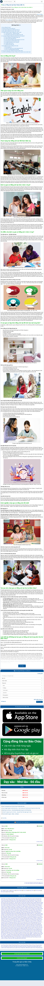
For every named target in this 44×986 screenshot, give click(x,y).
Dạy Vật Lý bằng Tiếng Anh (17, 899)
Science (10, 933)
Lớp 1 (2, 945)
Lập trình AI (10, 925)
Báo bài (8, 901)
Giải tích (39, 898)
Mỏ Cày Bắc (37, 890)
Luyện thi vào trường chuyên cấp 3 (7, 947)
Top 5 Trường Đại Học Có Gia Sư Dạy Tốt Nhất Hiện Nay (13, 806)
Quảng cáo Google (21, 935)
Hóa (10, 899)
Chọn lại (3, 701)
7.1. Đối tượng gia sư (8, 47)
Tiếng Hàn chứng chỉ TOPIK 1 (31, 918)
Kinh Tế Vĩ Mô (34, 928)
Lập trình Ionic (37, 927)
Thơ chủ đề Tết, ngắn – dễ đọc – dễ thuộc (10, 813)
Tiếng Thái (9, 936)
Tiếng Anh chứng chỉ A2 (13, 904)
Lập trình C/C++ (38, 922)
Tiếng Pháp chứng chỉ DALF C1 (9, 915)
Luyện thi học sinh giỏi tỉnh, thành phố (22, 947)
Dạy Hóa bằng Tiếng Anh (31, 899)
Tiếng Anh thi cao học (35, 903)
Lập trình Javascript (8, 924)
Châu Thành (19, 890)
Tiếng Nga (27, 934)
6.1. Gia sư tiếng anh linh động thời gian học (12, 37)
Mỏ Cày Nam (3, 891)
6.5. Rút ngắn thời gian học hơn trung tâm (11, 42)
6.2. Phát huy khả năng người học (10, 38)
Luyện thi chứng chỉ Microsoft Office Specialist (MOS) (11, 938)
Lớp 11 (31, 945)
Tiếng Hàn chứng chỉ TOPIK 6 (14, 922)
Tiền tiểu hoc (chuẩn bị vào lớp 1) (20, 946)
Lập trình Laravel (25, 925)
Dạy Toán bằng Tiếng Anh (14, 898)
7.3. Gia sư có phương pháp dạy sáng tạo (11, 49)
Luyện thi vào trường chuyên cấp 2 (34, 946)
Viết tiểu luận (29, 936)
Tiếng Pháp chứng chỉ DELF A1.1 (28, 913)
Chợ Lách (25, 890)
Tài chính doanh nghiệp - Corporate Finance (31, 933)
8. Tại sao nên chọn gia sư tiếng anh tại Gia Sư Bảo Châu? (12, 50)
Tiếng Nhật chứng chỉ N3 (31, 912)
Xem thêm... (4, 818)
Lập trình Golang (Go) (17, 925)
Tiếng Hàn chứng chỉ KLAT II (25, 919)
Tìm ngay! (39, 701)
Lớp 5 (13, 945)
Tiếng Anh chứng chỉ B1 (22, 904)
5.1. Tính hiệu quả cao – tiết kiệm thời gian (11, 33)
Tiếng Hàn (23, 918)
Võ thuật (10, 902)
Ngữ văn (24, 899)
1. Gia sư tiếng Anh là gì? (6, 27)
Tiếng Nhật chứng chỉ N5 (11, 913)
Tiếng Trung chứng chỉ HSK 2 (30, 907)
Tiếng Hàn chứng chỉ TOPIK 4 (31, 920)
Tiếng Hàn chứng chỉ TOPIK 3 (19, 920)
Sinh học (2, 902)
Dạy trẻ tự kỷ (38, 936)
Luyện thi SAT (34, 898)
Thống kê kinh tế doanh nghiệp (33, 929)
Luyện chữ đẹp (4, 901)
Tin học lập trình (24, 922)
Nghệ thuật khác (24, 928)
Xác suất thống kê (22, 929)
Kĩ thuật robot (11, 930)
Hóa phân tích (17, 930)
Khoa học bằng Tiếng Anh (15, 928)
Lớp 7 (19, 945)
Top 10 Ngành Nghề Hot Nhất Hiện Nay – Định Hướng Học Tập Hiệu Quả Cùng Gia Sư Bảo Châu (21, 808)
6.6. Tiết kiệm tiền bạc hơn (8, 43)
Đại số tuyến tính (19, 933)
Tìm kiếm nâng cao (38, 699)
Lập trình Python (4, 923)
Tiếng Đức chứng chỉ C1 (5, 918)
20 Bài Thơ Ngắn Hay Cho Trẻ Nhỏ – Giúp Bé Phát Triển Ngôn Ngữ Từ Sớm (17, 812)
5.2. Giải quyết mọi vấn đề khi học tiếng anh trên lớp (13, 34)
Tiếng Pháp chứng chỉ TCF (33, 915)
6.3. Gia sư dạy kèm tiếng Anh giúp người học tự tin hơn (14, 39)
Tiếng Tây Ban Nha (21, 934)
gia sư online (40, 14)
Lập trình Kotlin (29, 924)
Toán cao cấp (6, 898)
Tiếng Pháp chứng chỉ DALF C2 (21, 915)
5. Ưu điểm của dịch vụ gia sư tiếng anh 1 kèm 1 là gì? (11, 32)
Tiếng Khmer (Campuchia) (21, 936)
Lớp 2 (5, 945)
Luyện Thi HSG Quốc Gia (23, 902)
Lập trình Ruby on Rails (33, 925)
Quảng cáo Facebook (12, 935)
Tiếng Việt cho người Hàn (26, 901)
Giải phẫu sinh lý (29, 930)
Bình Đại (13, 890)
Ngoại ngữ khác (33, 934)
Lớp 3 (8, 945)
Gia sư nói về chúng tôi (22, 958)
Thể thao (29, 928)
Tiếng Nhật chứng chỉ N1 (10, 912)
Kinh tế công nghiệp (15, 929)
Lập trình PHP (10, 923)
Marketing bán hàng (29, 935)
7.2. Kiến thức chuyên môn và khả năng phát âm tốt (13, 48)
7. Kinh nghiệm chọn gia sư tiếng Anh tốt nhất (9, 45)
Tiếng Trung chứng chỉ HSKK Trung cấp (24, 909)
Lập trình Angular (24, 927)
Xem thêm (22, 665)
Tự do (4, 946)
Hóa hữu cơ (22, 930)
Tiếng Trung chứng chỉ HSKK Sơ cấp (9, 909)
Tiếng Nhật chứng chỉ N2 (21, 912)
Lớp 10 (28, 945)
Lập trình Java (23, 923)
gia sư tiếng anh (9, 19)
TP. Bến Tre (7, 890)
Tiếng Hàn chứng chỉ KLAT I (14, 919)
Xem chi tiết (39, 841)
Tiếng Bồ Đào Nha (36, 935)
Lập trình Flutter (31, 927)
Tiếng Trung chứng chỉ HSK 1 (19, 907)
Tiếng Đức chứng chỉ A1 (8, 917)
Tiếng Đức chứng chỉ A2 (17, 917)
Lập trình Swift (15, 924)
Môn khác (24, 938)
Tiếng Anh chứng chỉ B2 (32, 904)
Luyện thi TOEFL (38, 906)
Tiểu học (11, 946)
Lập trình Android (36, 924)
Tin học (14, 933)
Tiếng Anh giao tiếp (7, 903)
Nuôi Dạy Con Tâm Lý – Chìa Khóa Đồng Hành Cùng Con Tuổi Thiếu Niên (16, 810)
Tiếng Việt (39, 899)
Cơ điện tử (6, 930)
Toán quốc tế (3, 899)
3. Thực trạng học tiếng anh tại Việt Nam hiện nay (10, 29)
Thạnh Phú (10, 891)
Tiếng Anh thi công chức (26, 903)
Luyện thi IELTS (32, 906)
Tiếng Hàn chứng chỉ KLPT (7, 920)
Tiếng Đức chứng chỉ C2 (15, 918)
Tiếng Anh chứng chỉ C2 (11, 906)
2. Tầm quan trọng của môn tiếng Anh (8, 28)
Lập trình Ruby (17, 923)
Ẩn (19, 25)
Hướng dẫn (40, 673)
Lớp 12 (34, 945)
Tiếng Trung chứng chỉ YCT (36, 911)
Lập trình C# (28, 923)
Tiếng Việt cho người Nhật (16, 901)
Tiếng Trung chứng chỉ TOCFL (13, 911)
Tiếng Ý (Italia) (4, 936)
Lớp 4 (10, 945)
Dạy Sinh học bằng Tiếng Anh (34, 902)
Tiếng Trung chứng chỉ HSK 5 (25, 908)
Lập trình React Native (9, 927)
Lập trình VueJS (17, 927)
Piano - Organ (34, 901)
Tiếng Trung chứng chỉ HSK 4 (14, 908)
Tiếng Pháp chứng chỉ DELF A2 (12, 914)
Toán (2, 898)
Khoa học (8, 928)
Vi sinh (34, 930)
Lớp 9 (25, 945)
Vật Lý (8, 899)
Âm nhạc (6, 902)
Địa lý (15, 934)
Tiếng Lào (14, 936)
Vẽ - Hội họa (15, 902)
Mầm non (7, 946)
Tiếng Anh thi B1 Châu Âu (16, 903)
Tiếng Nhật (3, 912)
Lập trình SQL (34, 923)
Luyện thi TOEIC (4, 907)
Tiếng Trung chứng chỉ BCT (25, 911)
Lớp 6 (16, 945)
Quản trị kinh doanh (6, 929)
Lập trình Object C (22, 924)
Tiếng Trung (10, 907)
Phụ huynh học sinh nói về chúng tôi (22, 953)
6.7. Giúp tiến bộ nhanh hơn (9, 44)
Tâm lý (34, 936)
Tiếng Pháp (19, 913)
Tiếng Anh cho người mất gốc (22, 906)
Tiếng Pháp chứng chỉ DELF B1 (25, 914)
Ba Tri (2, 890)
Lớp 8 (22, 945)
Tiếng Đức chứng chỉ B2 (37, 917)
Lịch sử (39, 901)
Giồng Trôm (31, 890)
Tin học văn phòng (31, 922)
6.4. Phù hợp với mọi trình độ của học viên (11, 40)
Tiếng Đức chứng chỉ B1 (27, 917)
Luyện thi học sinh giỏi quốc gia (36, 947)
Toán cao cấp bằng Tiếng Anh (25, 898)
